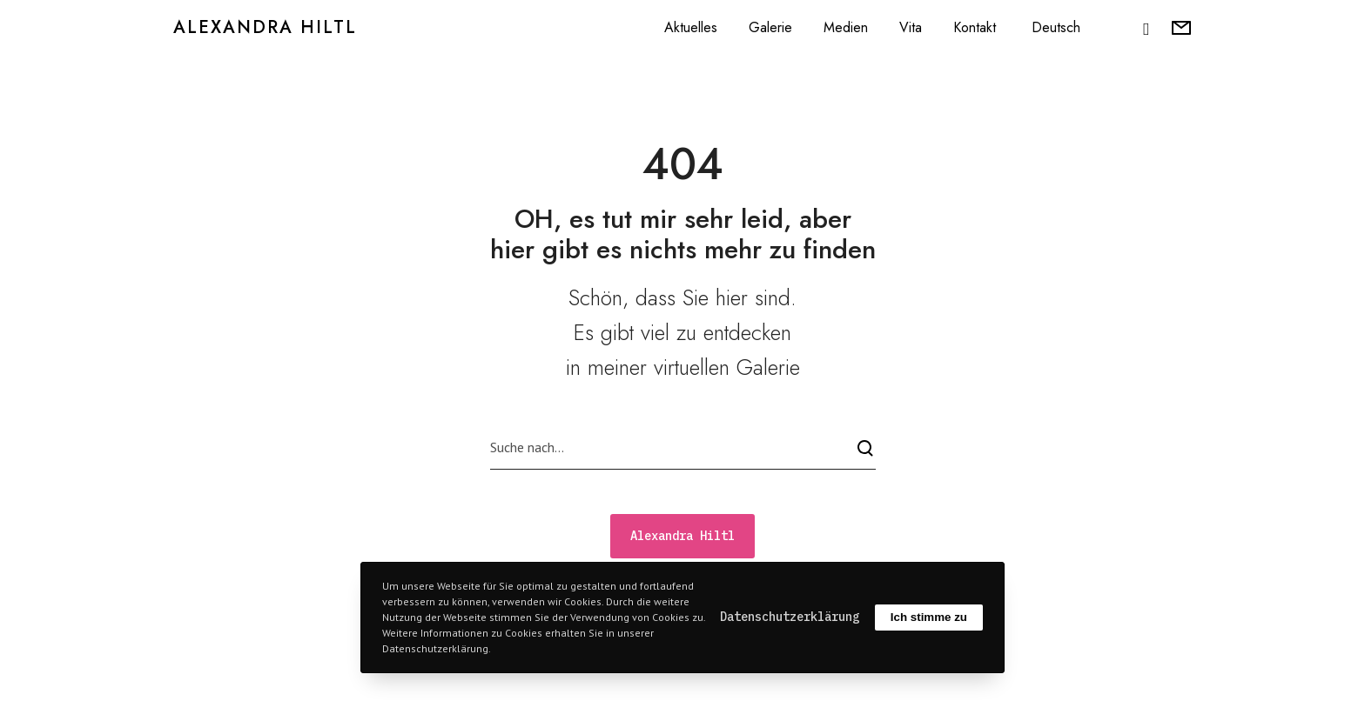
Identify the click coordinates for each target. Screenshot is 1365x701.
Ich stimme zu (929, 617)
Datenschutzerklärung (789, 616)
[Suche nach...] (683, 448)
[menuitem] (1053, 27)
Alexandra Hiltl (265, 28)
